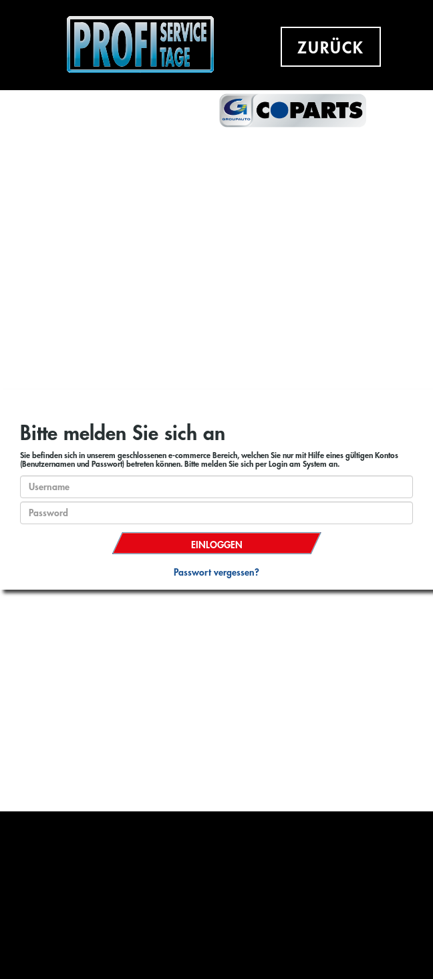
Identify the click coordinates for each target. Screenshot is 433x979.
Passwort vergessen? (216, 572)
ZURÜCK (330, 48)
